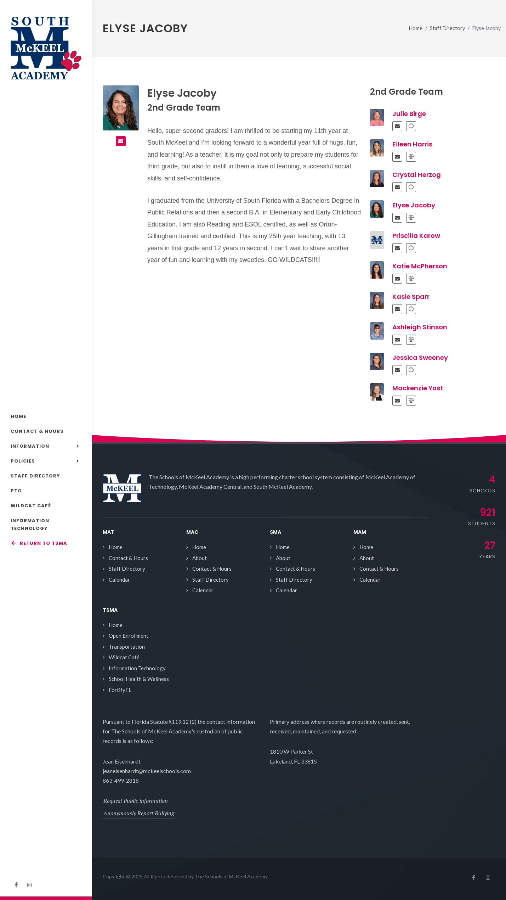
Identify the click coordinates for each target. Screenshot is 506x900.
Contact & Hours (128, 558)
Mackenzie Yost (417, 388)
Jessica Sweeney (420, 357)
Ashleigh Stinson (419, 327)
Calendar (119, 579)
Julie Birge (409, 113)
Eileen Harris (412, 144)
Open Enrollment (128, 635)
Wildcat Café (124, 657)
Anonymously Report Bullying (138, 813)
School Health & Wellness (139, 679)
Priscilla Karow (416, 235)
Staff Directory (447, 28)
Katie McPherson (419, 266)
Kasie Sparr (411, 296)
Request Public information (135, 801)
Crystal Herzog (416, 174)
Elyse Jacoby (413, 205)
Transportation (127, 646)
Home (415, 28)
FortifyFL (120, 690)
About (199, 558)
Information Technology (137, 668)
